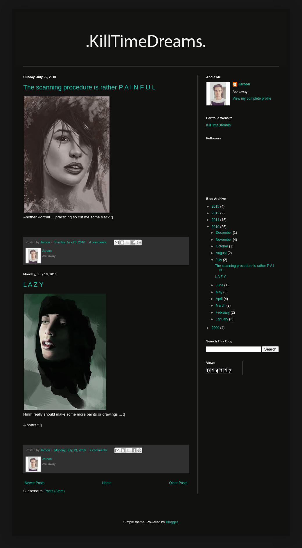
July (219, 260)
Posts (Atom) (54, 491)
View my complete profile (252, 98)
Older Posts (178, 483)
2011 (216, 220)
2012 (216, 213)
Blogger (172, 522)
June (220, 285)
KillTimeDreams (218, 125)
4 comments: (98, 242)
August (222, 253)
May (219, 292)
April (220, 299)
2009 (216, 328)
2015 (216, 206)
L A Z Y (33, 284)
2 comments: (99, 450)
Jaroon (244, 84)
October (222, 246)
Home (107, 483)
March (221, 305)
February (223, 312)
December (224, 233)
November (224, 240)
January (222, 319)
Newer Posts (34, 483)
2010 (216, 227)
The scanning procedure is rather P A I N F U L (89, 87)
